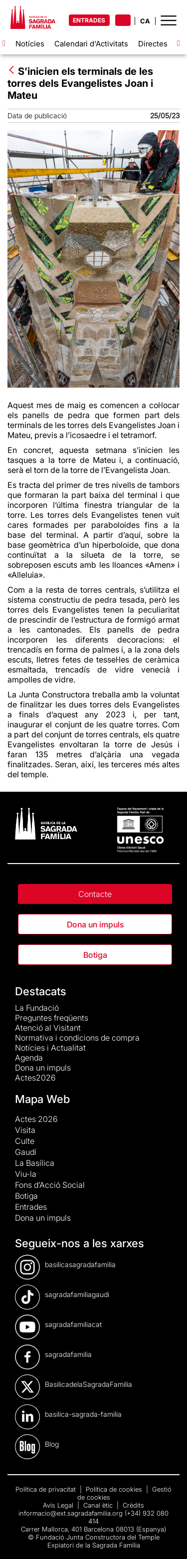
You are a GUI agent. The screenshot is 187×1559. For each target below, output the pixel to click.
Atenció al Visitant (48, 1028)
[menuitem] (86, 1119)
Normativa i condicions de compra (77, 1038)
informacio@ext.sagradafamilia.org (70, 1513)
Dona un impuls (95, 924)
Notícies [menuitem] (29, 43)
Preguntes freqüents (51, 1018)
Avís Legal (59, 1505)
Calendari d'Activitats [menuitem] (91, 43)
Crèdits (133, 1505)
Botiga (95, 955)
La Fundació (37, 1008)
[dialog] (168, 1539)
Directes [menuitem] (153, 43)
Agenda (29, 1058)
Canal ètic (99, 1505)
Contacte (95, 894)
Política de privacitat (46, 1489)
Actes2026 (35, 1078)
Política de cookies (115, 1489)
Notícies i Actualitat (50, 1048)
